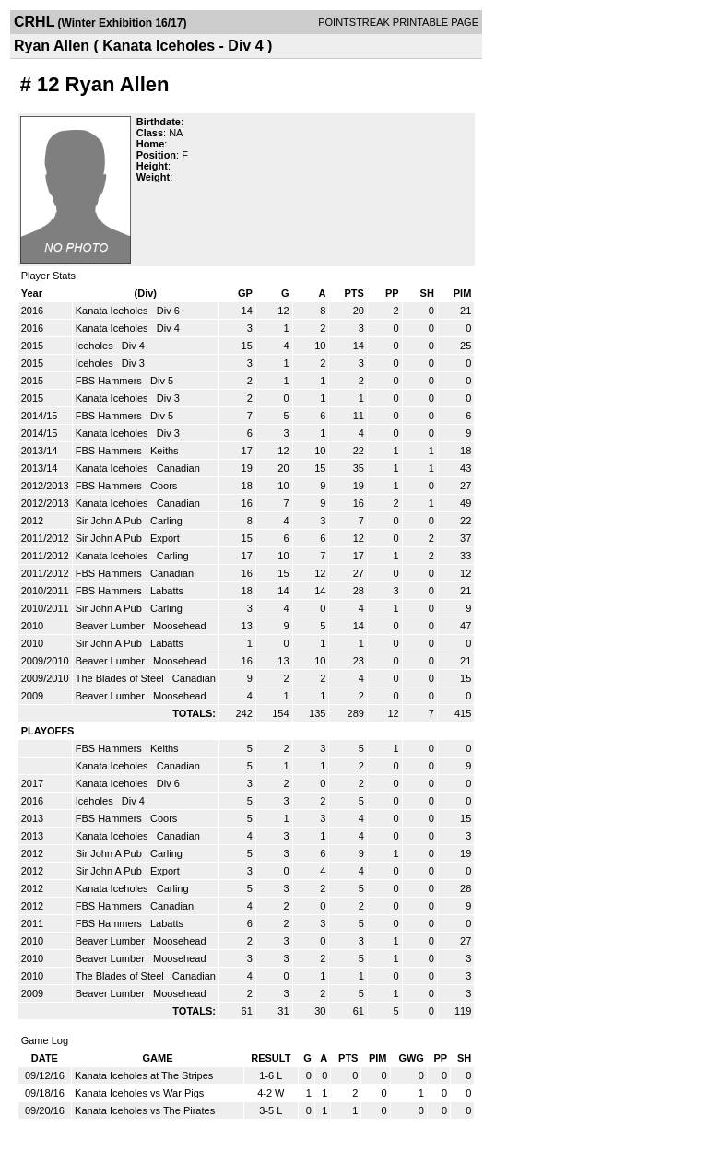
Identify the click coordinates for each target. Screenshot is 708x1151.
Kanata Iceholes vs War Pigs (139, 1092)
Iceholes (96, 345)
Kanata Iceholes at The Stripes (144, 1075)
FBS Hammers (110, 380)
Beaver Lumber (112, 625)
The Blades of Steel (121, 678)
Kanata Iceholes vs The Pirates (145, 1110)
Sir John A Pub (110, 520)
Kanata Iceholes (113, 310)
